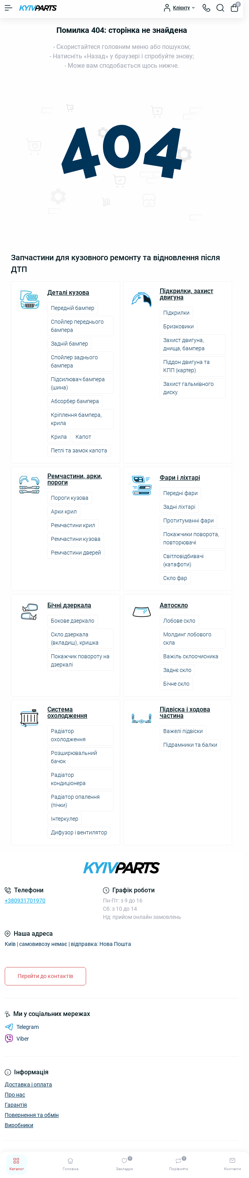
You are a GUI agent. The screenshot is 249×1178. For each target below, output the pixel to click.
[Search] (220, 8)
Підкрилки (176, 313)
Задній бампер (69, 343)
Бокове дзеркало (72, 621)
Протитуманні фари (188, 520)
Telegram (22, 1026)
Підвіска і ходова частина (185, 712)
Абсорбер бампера (75, 401)
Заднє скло (177, 670)
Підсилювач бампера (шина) (78, 383)
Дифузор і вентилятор (79, 832)
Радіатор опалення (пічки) (75, 801)
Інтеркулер (64, 819)
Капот (83, 437)
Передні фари (180, 493)
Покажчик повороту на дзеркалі (80, 660)
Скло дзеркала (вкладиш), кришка (75, 638)
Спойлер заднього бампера (74, 361)
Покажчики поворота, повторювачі (191, 538)
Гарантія (16, 1105)
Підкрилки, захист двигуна (186, 294)
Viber (17, 1038)
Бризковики (178, 326)
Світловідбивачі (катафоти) (183, 560)
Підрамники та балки (190, 745)
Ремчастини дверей (76, 552)
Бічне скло (176, 684)
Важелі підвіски (183, 731)
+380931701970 (25, 900)
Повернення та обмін (32, 1115)
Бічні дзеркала (69, 605)
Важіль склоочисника (190, 656)
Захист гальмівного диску (188, 388)
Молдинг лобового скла (187, 638)
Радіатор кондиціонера (68, 779)
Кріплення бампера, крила (76, 419)
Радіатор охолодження (68, 735)
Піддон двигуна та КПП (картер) (186, 366)
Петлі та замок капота (79, 450)
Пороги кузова (69, 498)
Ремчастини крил (73, 525)
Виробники (19, 1125)
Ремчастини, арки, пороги (74, 479)
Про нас (15, 1095)
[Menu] (9, 8)
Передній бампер (72, 308)
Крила (59, 437)
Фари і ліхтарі (180, 478)
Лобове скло (179, 621)
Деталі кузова (68, 293)
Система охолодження (67, 712)
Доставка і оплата (28, 1084)
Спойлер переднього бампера (77, 326)
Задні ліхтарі (179, 507)
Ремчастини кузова (76, 539)
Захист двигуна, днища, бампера (184, 344)
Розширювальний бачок (74, 757)
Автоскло (174, 605)
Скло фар (175, 578)
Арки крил (64, 511)
